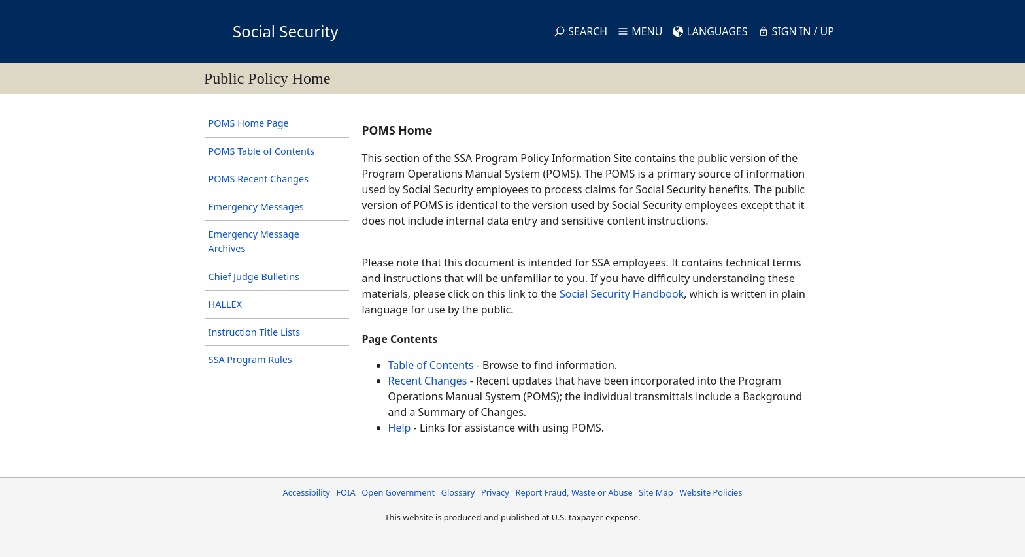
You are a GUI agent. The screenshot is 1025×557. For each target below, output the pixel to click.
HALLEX (225, 304)
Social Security (285, 31)
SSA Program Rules (250, 359)
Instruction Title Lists (255, 332)
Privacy (495, 492)
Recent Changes (427, 381)
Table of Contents (431, 365)
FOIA (345, 492)
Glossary (458, 492)
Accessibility (306, 492)
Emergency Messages (256, 206)
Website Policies (710, 492)
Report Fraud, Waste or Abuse (573, 492)
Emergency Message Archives (254, 241)
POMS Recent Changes (259, 178)
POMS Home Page (249, 123)
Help (399, 428)
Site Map (656, 492)
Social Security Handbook (622, 294)
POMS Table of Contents (261, 151)
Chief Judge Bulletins (254, 276)
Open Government (398, 492)
